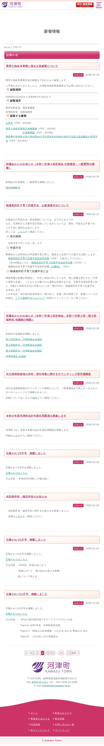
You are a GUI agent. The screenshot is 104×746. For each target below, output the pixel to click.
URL (34, 398)
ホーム (34, 713)
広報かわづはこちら (17, 473)
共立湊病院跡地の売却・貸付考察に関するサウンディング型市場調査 (48, 374)
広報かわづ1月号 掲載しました (26, 539)
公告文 (9, 123)
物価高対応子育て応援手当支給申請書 (28, 258)
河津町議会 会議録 (16, 356)
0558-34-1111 (40, 682)
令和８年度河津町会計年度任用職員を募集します (36, 415)
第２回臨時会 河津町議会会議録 (24, 345)
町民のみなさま (63, 713)
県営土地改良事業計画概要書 (21, 128)
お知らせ (78, 75)
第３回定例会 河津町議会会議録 (24, 339)
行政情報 (35, 724)
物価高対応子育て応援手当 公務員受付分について (37, 205)
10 (61, 653)
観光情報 (59, 719)
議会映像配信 (13, 187)
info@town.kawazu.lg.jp (56, 685)
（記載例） (55, 266)
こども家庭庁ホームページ (29, 298)
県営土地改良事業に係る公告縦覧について (32, 66)
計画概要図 (29, 132)
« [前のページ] (35, 653)
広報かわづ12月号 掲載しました (27, 594)
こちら (21, 231)
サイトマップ (62, 730)
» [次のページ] (68, 653)
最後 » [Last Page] (74, 653)
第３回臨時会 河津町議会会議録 (24, 350)
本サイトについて (40, 730)
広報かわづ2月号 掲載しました (26, 453)
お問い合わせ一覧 (64, 724)
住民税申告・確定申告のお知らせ (26, 496)
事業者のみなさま (40, 719)
